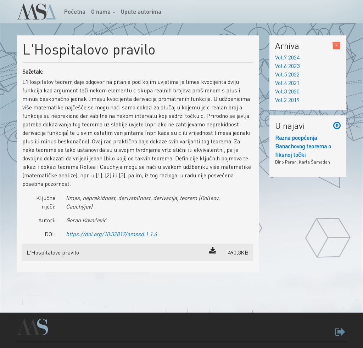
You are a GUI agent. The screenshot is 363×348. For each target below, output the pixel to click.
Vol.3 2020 (287, 91)
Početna (76, 11)
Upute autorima (141, 11)
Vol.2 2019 (287, 99)
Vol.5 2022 (287, 74)
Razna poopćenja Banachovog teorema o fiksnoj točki (303, 146)
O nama (101, 11)
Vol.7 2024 (287, 57)
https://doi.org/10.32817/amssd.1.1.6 (111, 234)
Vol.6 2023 (287, 65)
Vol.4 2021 (287, 82)
